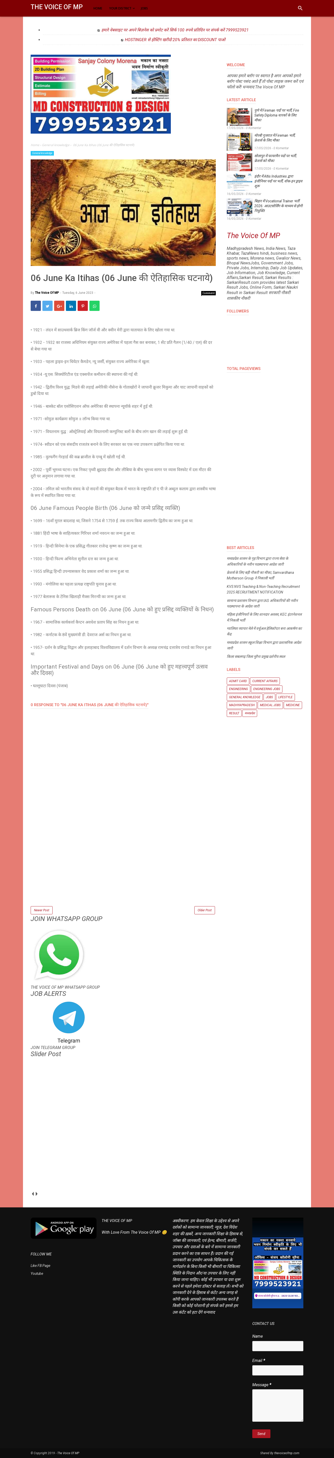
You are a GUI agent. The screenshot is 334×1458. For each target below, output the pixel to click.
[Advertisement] (123, 869)
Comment (208, 293)
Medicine (293, 705)
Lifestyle (285, 697)
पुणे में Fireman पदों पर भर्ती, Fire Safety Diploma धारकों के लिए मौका (276, 115)
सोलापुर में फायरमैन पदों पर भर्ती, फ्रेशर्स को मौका (275, 158)
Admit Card (238, 681)
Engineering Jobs (266, 689)
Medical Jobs (270, 705)
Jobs (269, 697)
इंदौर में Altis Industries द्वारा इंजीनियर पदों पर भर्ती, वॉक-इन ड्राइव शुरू (278, 181)
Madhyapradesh (242, 705)
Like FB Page (40, 1266)
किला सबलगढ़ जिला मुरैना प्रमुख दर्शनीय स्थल (256, 657)
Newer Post (41, 910)
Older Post (205, 910)
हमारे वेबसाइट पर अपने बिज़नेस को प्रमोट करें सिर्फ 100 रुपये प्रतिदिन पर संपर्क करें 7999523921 (175, 30)
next (36, 1194)
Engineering (238, 689)
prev (32, 1194)
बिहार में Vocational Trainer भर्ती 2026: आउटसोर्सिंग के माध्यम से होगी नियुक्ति (278, 206)
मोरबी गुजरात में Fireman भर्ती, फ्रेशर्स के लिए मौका (274, 137)
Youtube (37, 1274)
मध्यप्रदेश (250, 713)
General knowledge (42, 153)
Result (234, 713)
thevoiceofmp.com (286, 1453)
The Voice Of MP (57, 7)
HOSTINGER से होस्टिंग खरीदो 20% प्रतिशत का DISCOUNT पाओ (175, 39)
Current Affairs (265, 681)
